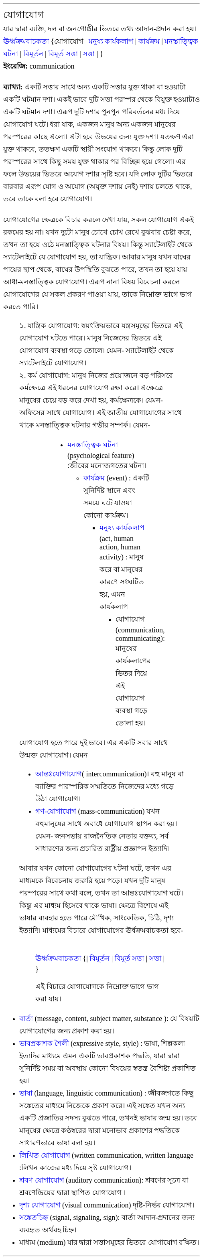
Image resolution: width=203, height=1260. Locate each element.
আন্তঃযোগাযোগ (58, 774)
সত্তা (89, 54)
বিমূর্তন (33, 54)
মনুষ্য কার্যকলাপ (111, 41)
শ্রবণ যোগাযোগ (41, 1180)
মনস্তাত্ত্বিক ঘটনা (92, 445)
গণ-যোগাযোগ (55, 811)
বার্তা (26, 1019)
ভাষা (25, 1093)
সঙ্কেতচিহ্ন (33, 1217)
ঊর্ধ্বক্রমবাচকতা (26, 41)
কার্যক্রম (149, 41)
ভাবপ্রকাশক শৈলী (44, 1043)
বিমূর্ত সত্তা (63, 54)
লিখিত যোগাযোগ (44, 1155)
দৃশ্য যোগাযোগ (40, 1205)
